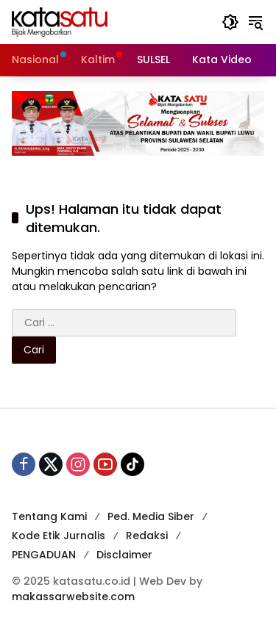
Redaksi (147, 535)
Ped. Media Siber (150, 516)
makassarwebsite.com (73, 596)
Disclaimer (124, 554)
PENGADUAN (44, 554)
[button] (230, 22)
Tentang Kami (49, 516)
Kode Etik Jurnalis (58, 535)
